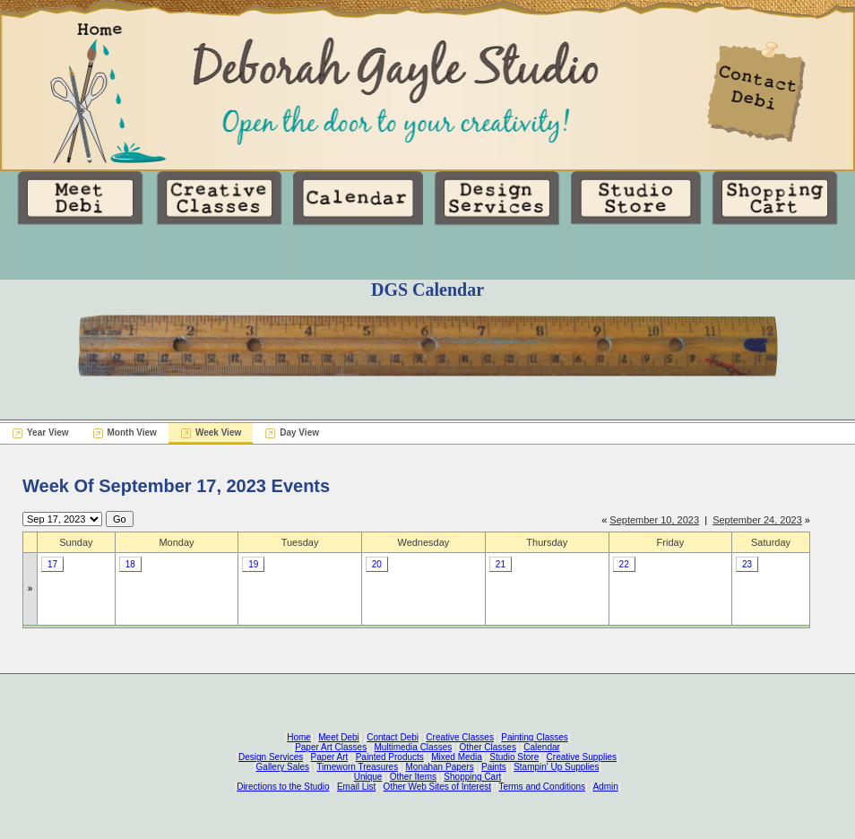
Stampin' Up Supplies (556, 767)
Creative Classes (460, 737)
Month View (132, 432)
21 (500, 564)
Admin (605, 786)
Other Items (413, 777)
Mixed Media (456, 757)
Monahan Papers (439, 767)
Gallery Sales (282, 767)
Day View (299, 432)
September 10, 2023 (654, 520)
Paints (493, 767)
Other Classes (488, 747)
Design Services (270, 757)
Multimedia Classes (414, 747)
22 (624, 564)
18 (130, 564)
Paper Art (330, 757)
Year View (48, 432)
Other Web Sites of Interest (437, 786)
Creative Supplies (582, 757)
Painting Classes (534, 737)
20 (377, 564)
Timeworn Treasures (357, 767)
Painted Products (390, 757)
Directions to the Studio (283, 786)
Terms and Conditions (541, 786)
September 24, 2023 (757, 520)
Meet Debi (338, 737)
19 (253, 564)
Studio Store (514, 757)
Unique (368, 777)
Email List (356, 786)
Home (299, 737)
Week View (218, 432)
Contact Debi (393, 737)
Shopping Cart (472, 777)
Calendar (541, 747)
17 (52, 564)
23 (747, 564)
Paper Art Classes (331, 747)
